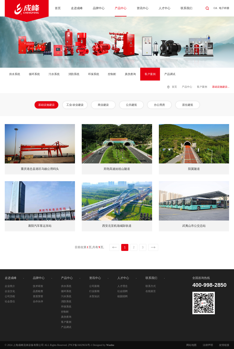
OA (215, 8)
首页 (58, 8)
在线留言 (151, 291)
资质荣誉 (38, 296)
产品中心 (121, 8)
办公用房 (159, 104)
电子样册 (224, 8)
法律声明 (208, 345)
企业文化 (10, 291)
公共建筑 (131, 104)
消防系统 (73, 74)
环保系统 (93, 74)
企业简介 (10, 286)
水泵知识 (94, 296)
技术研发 (38, 286)
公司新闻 (94, 286)
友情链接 (224, 345)
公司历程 (10, 296)
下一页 (153, 247)
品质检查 (38, 291)
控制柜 (112, 74)
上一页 (114, 247)
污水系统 (54, 74)
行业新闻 (94, 291)
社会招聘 (122, 291)
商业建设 (103, 104)
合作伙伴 (38, 301)
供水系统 (14, 74)
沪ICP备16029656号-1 (80, 345)
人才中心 (164, 8)
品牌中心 (99, 8)
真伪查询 (130, 74)
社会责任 (10, 301)
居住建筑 (187, 104)
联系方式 (151, 286)
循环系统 (34, 74)
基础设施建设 (46, 104)
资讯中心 (142, 8)
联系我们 (186, 8)
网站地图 (191, 345)
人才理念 (122, 286)
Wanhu (110, 345)
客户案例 (150, 74)
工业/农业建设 (75, 104)
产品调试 (169, 74)
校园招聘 (122, 296)
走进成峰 (77, 8)
